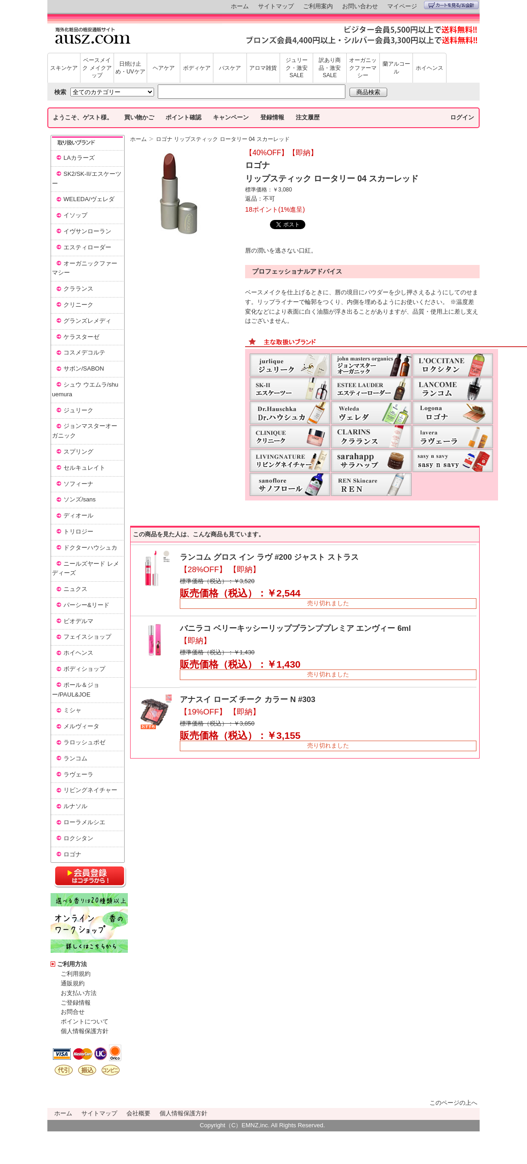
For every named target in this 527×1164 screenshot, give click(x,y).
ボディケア (197, 68)
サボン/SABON (83, 368)
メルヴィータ (81, 726)
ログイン (462, 117)
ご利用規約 (76, 973)
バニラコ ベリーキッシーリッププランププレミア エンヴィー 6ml (295, 628)
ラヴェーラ (78, 774)
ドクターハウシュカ (90, 547)
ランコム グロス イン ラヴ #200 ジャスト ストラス (269, 557)
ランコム (75, 758)
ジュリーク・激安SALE (297, 68)
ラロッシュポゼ (84, 742)
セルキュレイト (84, 467)
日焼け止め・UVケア (130, 68)
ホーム (240, 6)
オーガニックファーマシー (363, 68)
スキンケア (64, 68)
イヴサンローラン (87, 231)
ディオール (78, 515)
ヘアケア (164, 68)
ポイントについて (85, 1021)
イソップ (75, 215)
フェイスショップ (87, 636)
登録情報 (272, 117)
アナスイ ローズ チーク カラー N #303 (247, 699)
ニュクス (75, 588)
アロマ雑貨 (263, 68)
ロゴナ (72, 854)
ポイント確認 (183, 117)
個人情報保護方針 (85, 1031)
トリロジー (78, 531)
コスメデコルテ (84, 352)
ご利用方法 (72, 964)
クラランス (78, 288)
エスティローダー (87, 247)
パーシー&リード (86, 605)
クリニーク (78, 304)
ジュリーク (78, 410)
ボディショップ (84, 668)
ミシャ (72, 710)
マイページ (402, 6)
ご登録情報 (76, 1002)
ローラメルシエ (84, 822)
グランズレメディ (87, 320)
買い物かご (139, 117)
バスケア (230, 68)
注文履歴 (308, 117)
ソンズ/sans (79, 499)
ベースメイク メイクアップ (96, 68)
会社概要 (138, 1113)
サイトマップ (276, 6)
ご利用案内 (318, 6)
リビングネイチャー (90, 790)
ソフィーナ (78, 483)
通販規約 (73, 983)
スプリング (78, 451)
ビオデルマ (78, 621)
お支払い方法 (79, 993)
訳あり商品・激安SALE (330, 68)
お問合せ (73, 1011)
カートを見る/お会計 (451, 5)
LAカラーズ (79, 157)
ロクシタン (78, 838)
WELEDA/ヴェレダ (89, 199)
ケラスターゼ (81, 336)
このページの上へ (453, 1102)
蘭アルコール (396, 68)
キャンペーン (231, 117)
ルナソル (75, 806)
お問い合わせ (360, 6)
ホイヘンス (429, 68)
